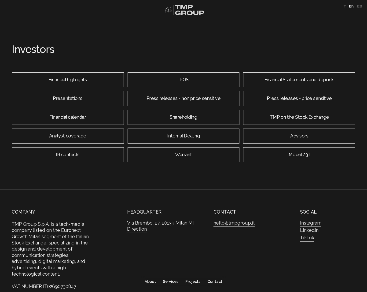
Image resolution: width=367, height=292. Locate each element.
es (359, 6)
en (351, 6)
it (344, 6)
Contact (214, 281)
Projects (192, 281)
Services (170, 281)
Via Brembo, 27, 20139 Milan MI (160, 223)
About (150, 281)
